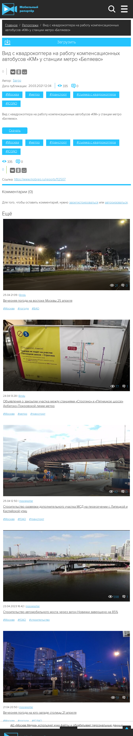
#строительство (39, 620)
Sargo (17, 80)
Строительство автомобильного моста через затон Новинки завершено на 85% (60, 612)
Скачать (15, 130)
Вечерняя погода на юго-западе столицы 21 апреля (39, 713)
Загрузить (66, 42)
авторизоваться (116, 202)
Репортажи (30, 25)
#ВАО (35, 308)
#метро (34, 94)
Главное (11, 25)
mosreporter (26, 501)
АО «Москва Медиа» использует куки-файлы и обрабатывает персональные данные (66, 725)
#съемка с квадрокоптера (96, 94)
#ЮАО (22, 519)
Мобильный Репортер (20, 9)
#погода (23, 308)
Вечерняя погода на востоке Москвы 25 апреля (37, 301)
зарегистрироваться (83, 202)
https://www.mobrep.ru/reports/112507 (40, 179)
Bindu (22, 295)
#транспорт (58, 94)
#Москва (12, 94)
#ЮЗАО (11, 103)
